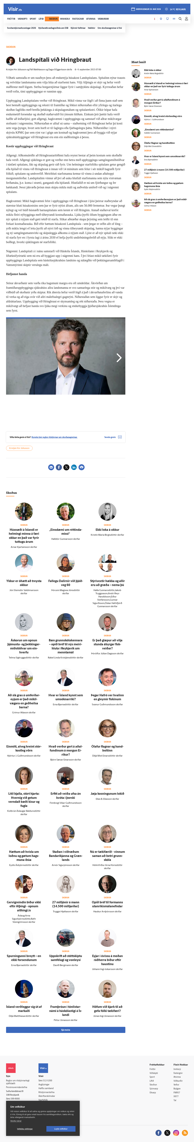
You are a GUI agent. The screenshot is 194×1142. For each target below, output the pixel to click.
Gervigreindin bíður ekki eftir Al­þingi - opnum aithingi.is (24, 906)
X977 (176, 1096)
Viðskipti (154, 1073)
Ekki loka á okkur (107, 530)
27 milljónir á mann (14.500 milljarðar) (164, 170)
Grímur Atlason (150, 206)
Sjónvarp (154, 1089)
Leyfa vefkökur (61, 1129)
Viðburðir (178, 1081)
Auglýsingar (43, 1085)
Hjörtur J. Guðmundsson (154, 120)
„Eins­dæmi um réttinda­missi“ (159, 130)
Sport (152, 1077)
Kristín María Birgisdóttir (154, 74)
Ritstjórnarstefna (46, 1092)
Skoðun (153, 1085)
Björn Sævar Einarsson (153, 106)
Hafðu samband (46, 1088)
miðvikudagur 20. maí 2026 (148, 9)
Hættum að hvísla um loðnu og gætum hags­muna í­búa (24, 856)
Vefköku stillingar (25, 1129)
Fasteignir (178, 1073)
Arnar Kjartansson (151, 90)
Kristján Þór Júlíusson (19, 448)
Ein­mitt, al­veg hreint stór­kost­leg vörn (163, 116)
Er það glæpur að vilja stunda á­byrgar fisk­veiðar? (107, 644)
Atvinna (177, 1077)
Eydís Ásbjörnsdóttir (152, 189)
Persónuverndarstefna (16, 1087)
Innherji (177, 1069)
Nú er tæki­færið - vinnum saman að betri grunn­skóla (107, 856)
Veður (176, 1085)
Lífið (152, 1081)
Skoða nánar (16, 1121)
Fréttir (153, 1069)
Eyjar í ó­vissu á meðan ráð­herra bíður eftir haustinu (107, 960)
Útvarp (153, 1093)
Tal (175, 1100)
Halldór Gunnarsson (152, 133)
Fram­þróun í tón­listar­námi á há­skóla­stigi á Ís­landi (65, 1011)
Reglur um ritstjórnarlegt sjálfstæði (17, 1082)
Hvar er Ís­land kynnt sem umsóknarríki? (164, 156)
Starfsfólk (43, 1100)
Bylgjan (177, 1089)
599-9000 (15, 1099)
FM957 (177, 1093)
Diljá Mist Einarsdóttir (153, 146)
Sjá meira (65, 1030)
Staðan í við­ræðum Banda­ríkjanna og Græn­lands (65, 856)
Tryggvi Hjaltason (151, 173)
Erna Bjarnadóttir (151, 160)
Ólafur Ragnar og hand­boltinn (159, 143)
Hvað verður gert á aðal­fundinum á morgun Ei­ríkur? (66, 750)
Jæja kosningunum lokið (107, 793)
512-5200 (47, 1081)
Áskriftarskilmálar (46, 1096)
